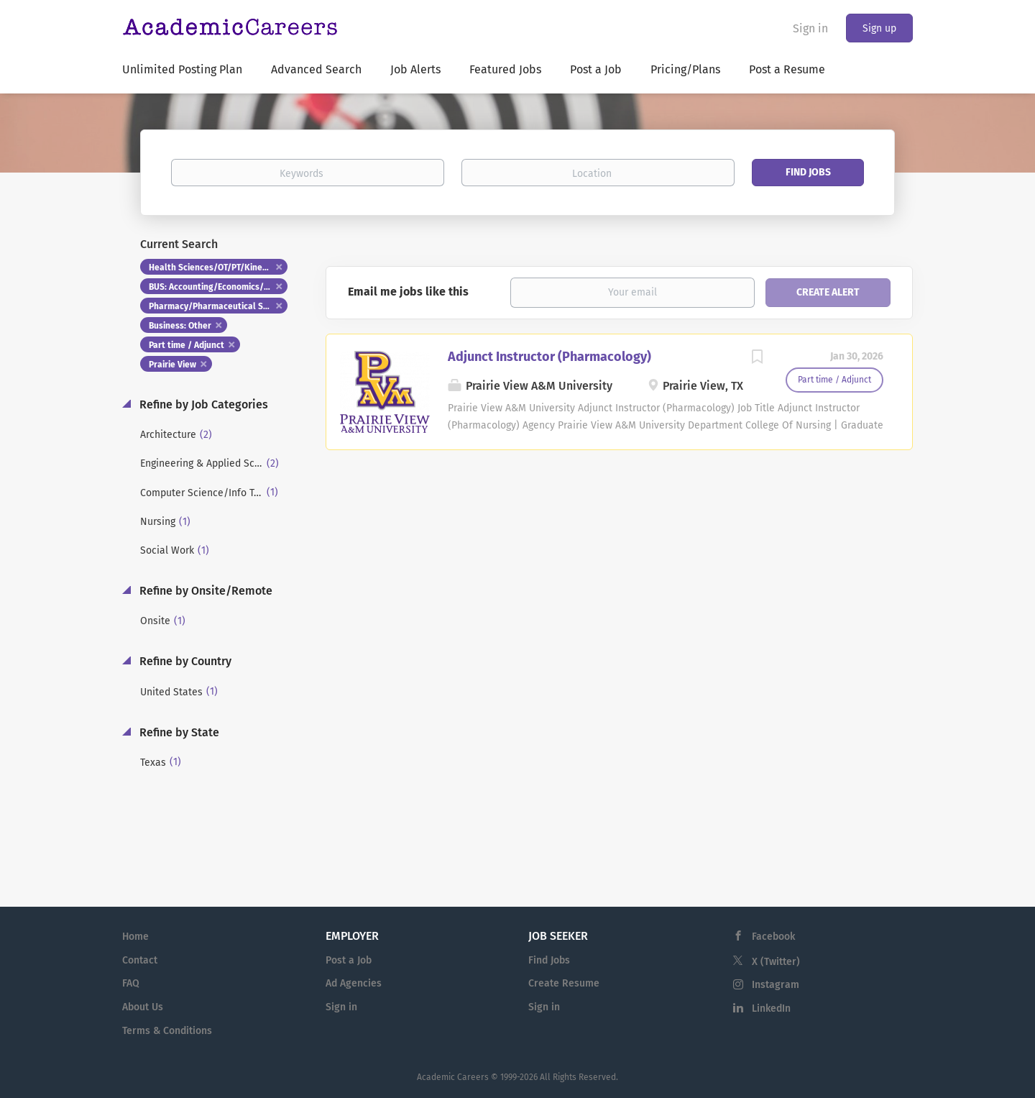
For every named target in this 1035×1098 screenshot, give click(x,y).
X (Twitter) (776, 962)
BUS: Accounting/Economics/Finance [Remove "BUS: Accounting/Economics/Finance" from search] (218, 287)
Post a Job (349, 960)
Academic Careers (453, 1077)
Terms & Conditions (167, 1031)
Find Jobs (808, 172)
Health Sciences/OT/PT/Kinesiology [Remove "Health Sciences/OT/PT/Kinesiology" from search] (218, 267)
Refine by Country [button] (184, 661)
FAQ (130, 983)
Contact (139, 960)
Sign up (879, 28)
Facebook (773, 936)
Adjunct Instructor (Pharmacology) (549, 357)
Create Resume (563, 983)
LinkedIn (771, 1008)
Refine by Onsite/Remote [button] (204, 591)
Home (135, 936)
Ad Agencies (354, 983)
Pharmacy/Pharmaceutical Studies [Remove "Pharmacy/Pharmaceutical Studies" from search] (218, 306)
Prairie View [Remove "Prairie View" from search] (172, 365)
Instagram (775, 985)
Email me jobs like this (408, 291)
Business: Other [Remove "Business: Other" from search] (180, 326)
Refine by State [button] (178, 732)
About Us (142, 1007)
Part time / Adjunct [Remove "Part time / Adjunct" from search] (186, 345)
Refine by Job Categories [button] (202, 404)
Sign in (810, 28)
